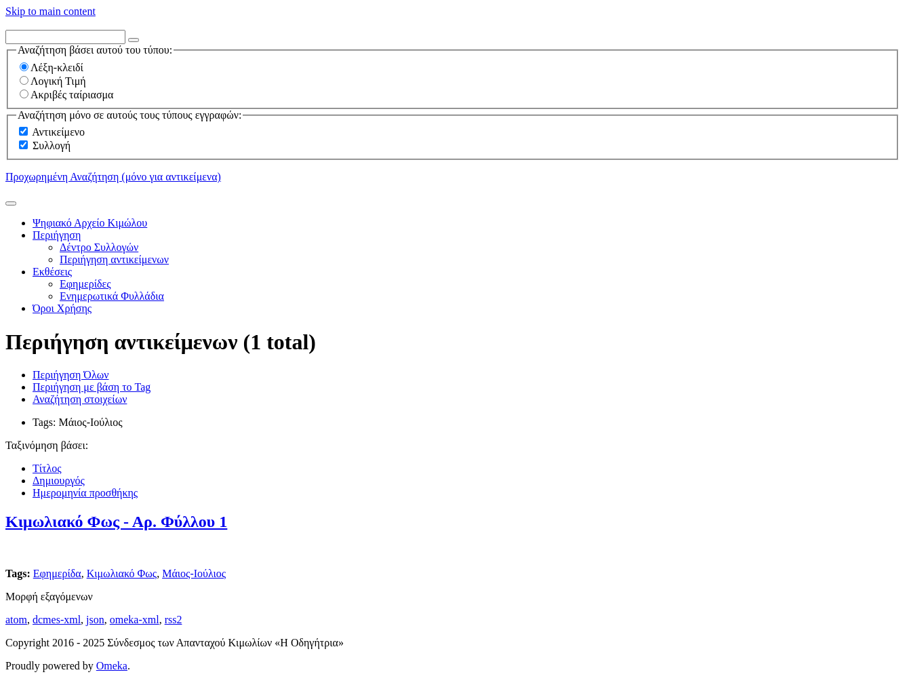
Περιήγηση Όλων (70, 374)
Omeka (111, 665)
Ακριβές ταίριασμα (66, 94)
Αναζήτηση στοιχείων (80, 399)
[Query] (65, 37)
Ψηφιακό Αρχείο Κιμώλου (90, 223)
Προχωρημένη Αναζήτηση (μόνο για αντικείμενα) (113, 176)
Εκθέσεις (52, 271)
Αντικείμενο (58, 132)
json (95, 619)
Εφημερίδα (57, 573)
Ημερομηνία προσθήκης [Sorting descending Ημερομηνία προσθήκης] (85, 493)
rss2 (173, 619)
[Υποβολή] (10, 203)
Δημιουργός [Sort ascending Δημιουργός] (59, 480)
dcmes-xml (57, 619)
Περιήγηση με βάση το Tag (91, 387)
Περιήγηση (57, 235)
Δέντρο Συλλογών (99, 247)
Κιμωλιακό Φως (122, 573)
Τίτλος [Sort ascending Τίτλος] (47, 468)
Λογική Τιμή (53, 81)
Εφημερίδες (85, 284)
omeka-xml (134, 619)
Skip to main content (50, 11)
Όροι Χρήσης (62, 308)
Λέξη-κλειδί (51, 67)
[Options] (133, 40)
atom (16, 619)
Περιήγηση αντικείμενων (114, 259)
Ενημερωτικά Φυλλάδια (112, 296)
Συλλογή (52, 145)
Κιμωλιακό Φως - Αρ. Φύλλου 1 (116, 521)
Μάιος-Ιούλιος (194, 573)
